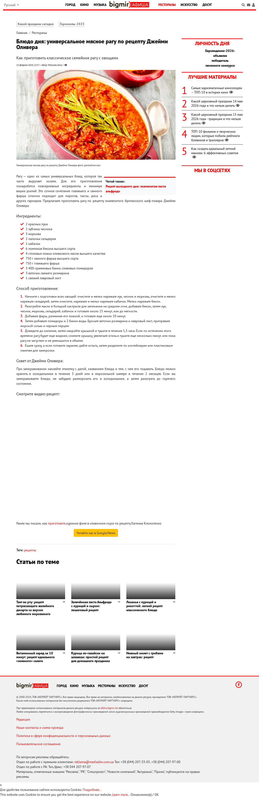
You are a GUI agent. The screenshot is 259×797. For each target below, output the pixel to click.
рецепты (30, 550)
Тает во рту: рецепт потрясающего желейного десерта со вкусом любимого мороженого (35, 608)
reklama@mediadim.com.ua (94, 762)
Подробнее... (92, 790)
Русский (10, 5)
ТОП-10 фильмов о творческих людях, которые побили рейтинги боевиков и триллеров (215, 135)
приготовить (57, 523)
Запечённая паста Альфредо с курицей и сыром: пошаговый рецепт (91, 606)
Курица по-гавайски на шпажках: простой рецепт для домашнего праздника (90, 657)
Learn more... (121, 795)
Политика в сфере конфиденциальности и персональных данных (63, 736)
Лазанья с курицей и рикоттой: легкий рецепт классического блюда (144, 606)
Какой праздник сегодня (35, 24)
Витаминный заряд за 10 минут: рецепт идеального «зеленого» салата (35, 657)
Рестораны (167, 5)
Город (70, 5)
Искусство (189, 5)
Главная (21, 33)
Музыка (100, 5)
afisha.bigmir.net (109, 708)
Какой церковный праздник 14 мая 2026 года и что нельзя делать (217, 103)
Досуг (207, 5)
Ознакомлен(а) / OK (145, 795)
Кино (84, 5)
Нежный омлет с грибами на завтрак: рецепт (144, 655)
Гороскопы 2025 (72, 24)
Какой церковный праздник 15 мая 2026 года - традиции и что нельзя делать (217, 118)
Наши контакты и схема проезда (39, 727)
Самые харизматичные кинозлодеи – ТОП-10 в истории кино (216, 90)
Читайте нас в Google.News (95, 533)
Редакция (23, 719)
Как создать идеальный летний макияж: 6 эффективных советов (214, 153)
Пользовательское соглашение (38, 744)
